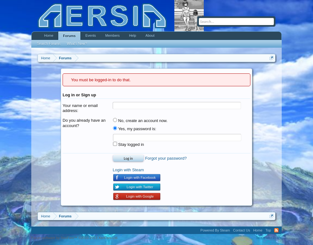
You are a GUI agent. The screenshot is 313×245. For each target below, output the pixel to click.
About (150, 35)
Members (112, 35)
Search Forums (48, 43)
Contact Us (241, 230)
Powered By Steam (215, 230)
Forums (69, 36)
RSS (276, 230)
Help (132, 35)
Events (90, 35)
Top (268, 230)
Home (48, 35)
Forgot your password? (166, 158)
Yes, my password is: (134, 128)
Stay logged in (128, 144)
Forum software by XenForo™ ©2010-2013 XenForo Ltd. (74, 238)
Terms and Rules (269, 238)
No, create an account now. (140, 120)
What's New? (77, 43)
